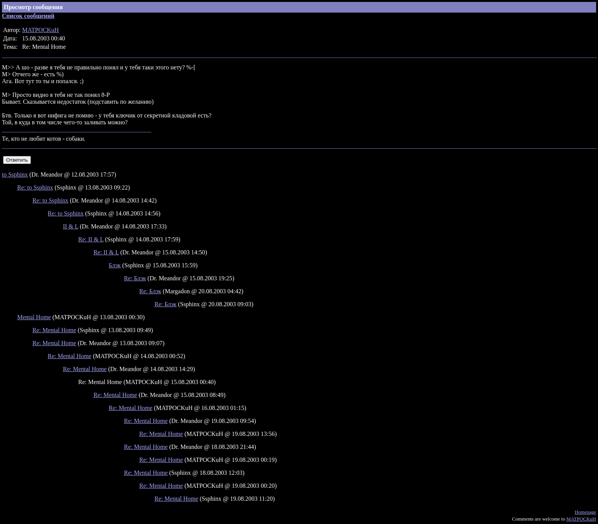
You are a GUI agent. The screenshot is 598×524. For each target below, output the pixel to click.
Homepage (585, 512)
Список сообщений (28, 16)
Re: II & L (91, 239)
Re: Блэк (135, 278)
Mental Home (34, 317)
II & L (70, 226)
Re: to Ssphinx (35, 187)
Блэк (115, 265)
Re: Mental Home (54, 330)
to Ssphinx (15, 174)
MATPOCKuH (40, 30)
